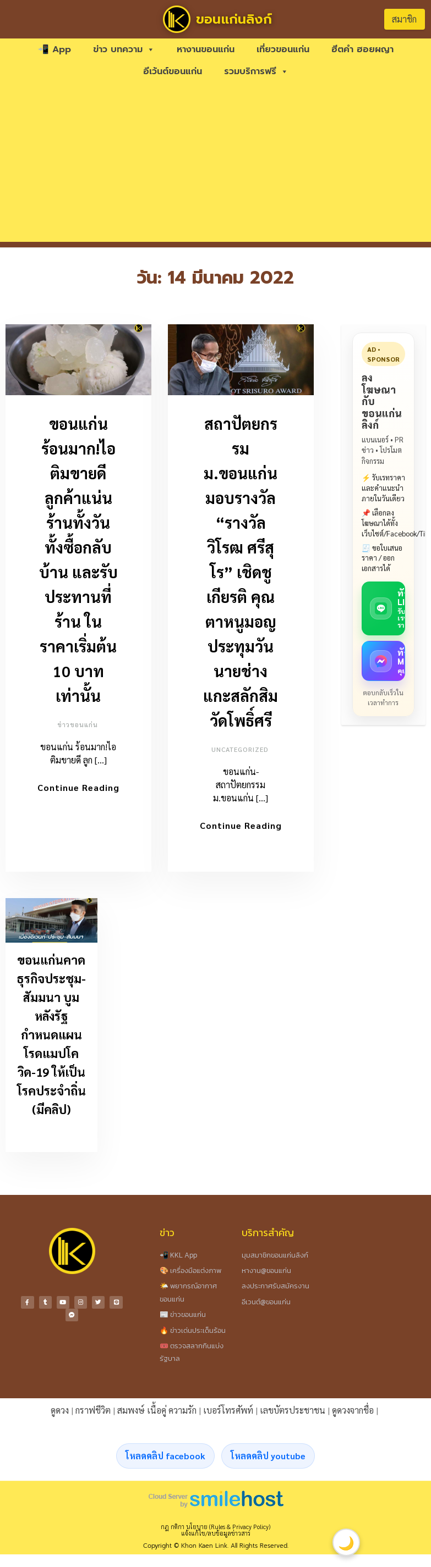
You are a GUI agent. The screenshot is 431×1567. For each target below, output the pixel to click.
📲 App (54, 49)
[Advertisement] (215, 165)
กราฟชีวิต (93, 1410)
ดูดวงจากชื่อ (353, 1410)
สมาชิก (404, 19)
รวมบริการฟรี (256, 71)
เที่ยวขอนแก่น (283, 49)
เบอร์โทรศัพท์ (228, 1410)
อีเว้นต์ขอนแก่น (172, 71)
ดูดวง (60, 1410)
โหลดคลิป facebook (165, 1455)
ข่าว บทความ (124, 49)
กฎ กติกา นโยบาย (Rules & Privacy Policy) (215, 1526)
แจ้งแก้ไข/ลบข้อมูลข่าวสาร (215, 1533)
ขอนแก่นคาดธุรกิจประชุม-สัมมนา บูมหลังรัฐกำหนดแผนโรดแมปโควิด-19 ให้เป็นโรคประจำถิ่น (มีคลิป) (51, 1034)
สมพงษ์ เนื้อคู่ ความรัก (157, 1410)
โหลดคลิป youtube (268, 1455)
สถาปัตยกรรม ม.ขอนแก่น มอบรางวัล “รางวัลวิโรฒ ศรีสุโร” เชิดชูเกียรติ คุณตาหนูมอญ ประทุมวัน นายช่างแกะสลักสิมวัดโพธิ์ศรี (240, 571)
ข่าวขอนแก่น (77, 724)
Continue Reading (78, 787)
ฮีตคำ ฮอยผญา (362, 49)
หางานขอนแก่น (205, 49)
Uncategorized (240, 749)
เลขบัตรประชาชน (292, 1410)
